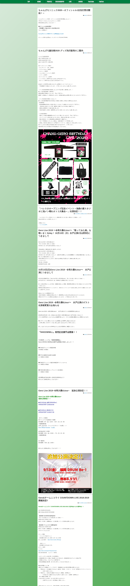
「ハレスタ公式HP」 (43, 224)
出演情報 (82, 213)
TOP (28, 2)
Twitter (101, 2)
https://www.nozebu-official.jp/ (54, 539)
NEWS (39, 2)
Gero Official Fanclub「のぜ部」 (47, 427)
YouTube (91, 2)
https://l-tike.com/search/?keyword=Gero (47, 550)
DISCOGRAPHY (59, 2)
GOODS (80, 2)
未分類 (85, 15)
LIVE (70, 2)
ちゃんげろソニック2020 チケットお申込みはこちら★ (50, 33)
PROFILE (49, 2)
